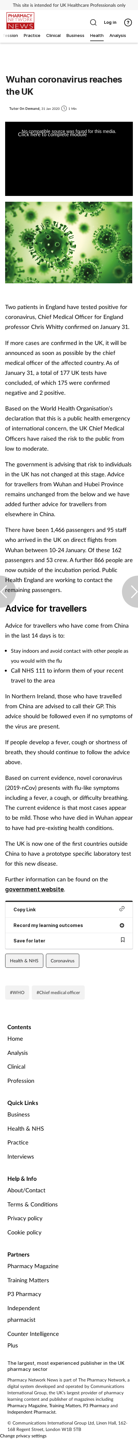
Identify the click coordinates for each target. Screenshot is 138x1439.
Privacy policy (24, 1218)
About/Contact (26, 1190)
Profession (20, 1080)
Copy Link (69, 909)
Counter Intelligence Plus (33, 1339)
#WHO (17, 992)
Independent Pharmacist (31, 1412)
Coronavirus (62, 960)
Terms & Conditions (32, 1204)
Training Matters (28, 1280)
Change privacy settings (23, 1435)
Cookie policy (24, 1232)
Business (18, 1114)
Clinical (16, 1066)
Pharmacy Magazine (33, 1265)
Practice (18, 1142)
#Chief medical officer (58, 992)
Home (15, 1038)
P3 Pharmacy (24, 1293)
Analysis (17, 1052)
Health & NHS (24, 960)
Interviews (20, 1156)
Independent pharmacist (23, 1313)
